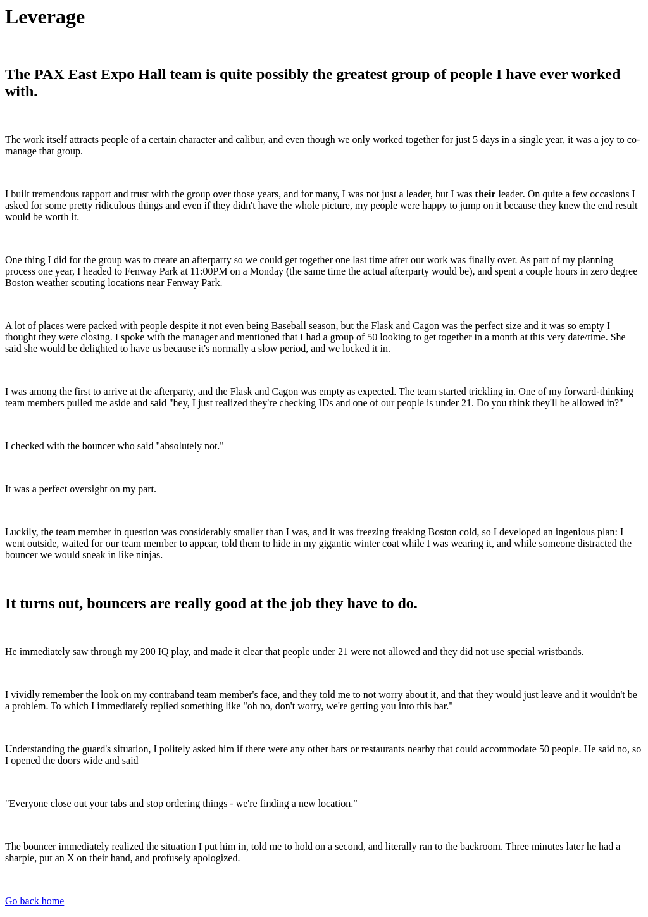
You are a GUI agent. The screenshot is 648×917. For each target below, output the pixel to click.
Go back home (34, 900)
